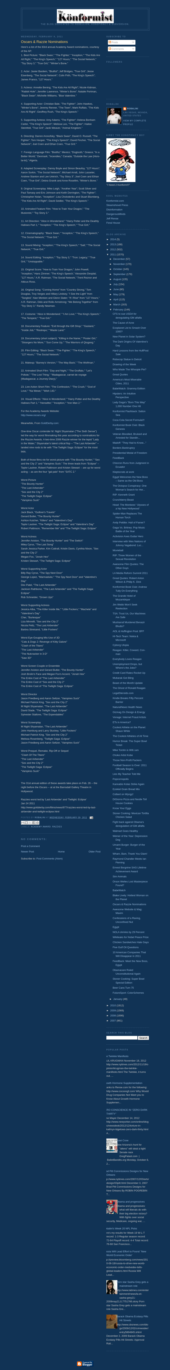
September (119, 274)
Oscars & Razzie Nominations (129, 904)
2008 (113, 1015)
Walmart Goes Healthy (125, 831)
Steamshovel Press (117, 205)
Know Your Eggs (122, 808)
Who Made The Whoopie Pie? (129, 369)
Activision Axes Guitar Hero (128, 536)
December (119, 259)
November (119, 264)
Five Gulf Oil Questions (126, 947)
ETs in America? (122, 722)
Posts (113, 42)
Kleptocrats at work (123, 471)
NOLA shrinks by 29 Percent (128, 932)
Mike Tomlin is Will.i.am (126, 750)
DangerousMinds (115, 214)
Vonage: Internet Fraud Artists (129, 717)
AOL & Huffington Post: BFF (128, 631)
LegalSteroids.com (123, 693)
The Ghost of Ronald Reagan (129, 688)
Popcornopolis (120, 779)
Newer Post (27, 851)
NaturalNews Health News (127, 707)
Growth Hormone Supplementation (122, 1083)
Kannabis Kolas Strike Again (128, 784)
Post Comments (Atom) (49, 858)
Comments (116, 48)
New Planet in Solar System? (129, 336)
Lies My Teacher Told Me (126, 774)
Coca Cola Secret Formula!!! (128, 420)
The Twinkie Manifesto (115, 1056)
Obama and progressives (130, 1201)
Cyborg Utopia (121, 645)
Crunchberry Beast (123, 499)
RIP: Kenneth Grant (123, 494)
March (117, 304)
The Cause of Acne (123, 322)
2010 (113, 1005)
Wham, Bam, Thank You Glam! (130, 853)
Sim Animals (120, 876)
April (116, 299)
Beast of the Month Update (128, 682)
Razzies (57, 827)
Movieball (118, 550)
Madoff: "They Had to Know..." (129, 442)
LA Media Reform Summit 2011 (130, 573)
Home (61, 851)
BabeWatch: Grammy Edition (129, 388)
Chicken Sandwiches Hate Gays (131, 942)
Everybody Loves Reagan (127, 659)
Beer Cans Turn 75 (123, 987)
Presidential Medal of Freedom (130, 452)
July (116, 284)
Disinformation (114, 209)
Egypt (116, 927)
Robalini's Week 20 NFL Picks (120, 1228)
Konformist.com (115, 200)
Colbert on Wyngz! (123, 794)
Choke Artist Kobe (123, 755)
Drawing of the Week (124, 364)
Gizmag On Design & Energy (129, 712)
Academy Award (41, 827)
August (117, 279)
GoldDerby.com (49, 423)
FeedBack (118, 457)
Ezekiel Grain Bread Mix (126, 789)
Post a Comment (30, 846)
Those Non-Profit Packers (127, 760)
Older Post (95, 851)
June (116, 289)
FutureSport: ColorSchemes (128, 992)
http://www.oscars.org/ (33, 415)
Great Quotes (120, 374)
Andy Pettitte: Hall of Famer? (129, 522)
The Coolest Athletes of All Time (130, 736)
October (118, 269)
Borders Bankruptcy (124, 447)
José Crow (122, 1140)
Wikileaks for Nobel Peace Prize (130, 937)
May (116, 294)
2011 (113, 254)
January (118, 999)
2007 (113, 1020)
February (118, 309)
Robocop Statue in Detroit (127, 359)
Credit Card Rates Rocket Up (129, 672)
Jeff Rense (112, 218)
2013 (113, 244)
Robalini (132, 109)
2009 (113, 1010)
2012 (113, 249)
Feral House (113, 222)
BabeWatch (119, 890)
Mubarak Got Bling (123, 677)
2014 (113, 239)
